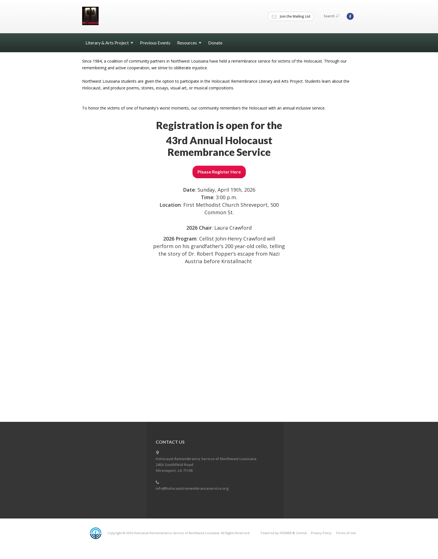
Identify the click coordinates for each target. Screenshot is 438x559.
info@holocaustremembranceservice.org (192, 488)
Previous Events (155, 42)
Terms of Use (346, 533)
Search (331, 16)
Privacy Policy (321, 533)
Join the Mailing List (291, 16)
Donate (215, 42)
